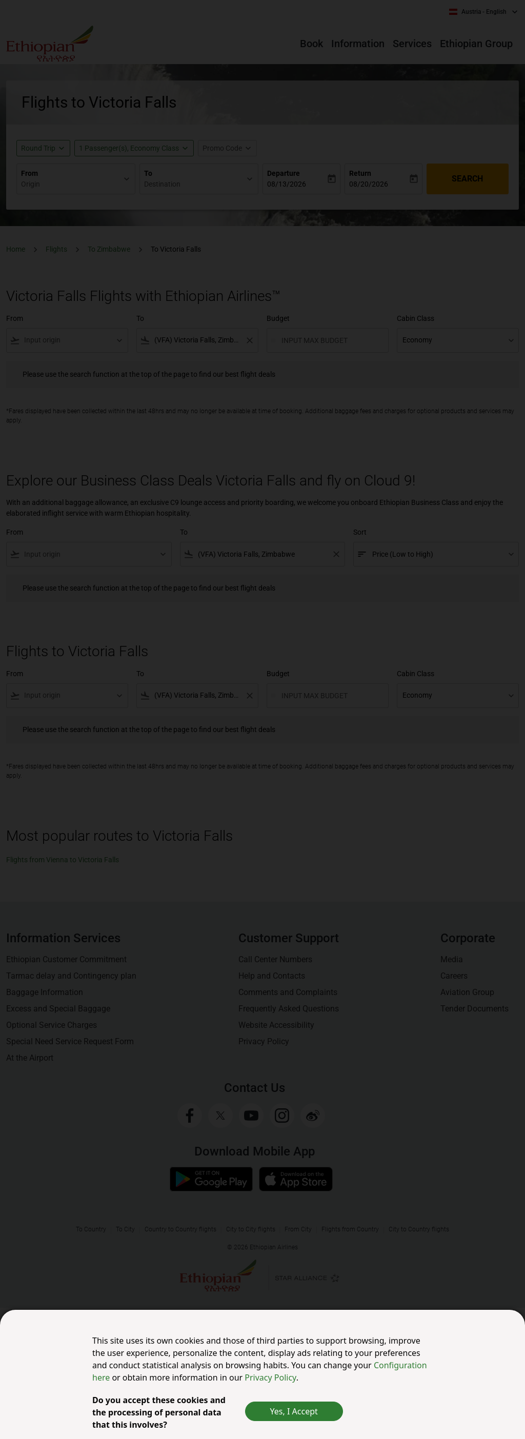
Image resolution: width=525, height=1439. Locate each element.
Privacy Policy (270, 1377)
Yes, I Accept (294, 1411)
